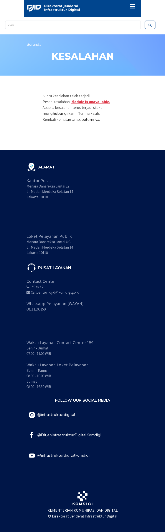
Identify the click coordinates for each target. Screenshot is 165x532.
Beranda (33, 44)
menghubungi (55, 113)
